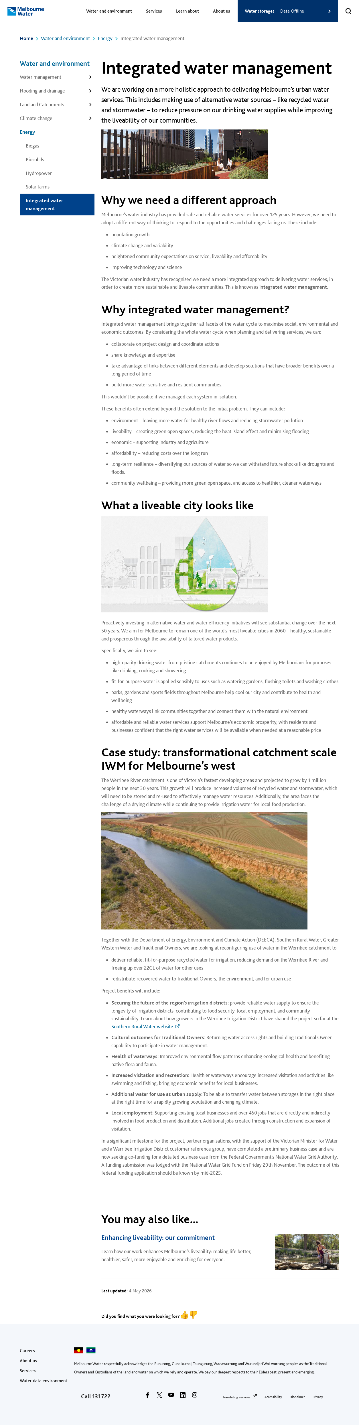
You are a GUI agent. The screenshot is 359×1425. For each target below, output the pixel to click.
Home (26, 38)
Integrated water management (44, 204)
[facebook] (147, 1397)
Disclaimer (297, 1397)
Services (154, 11)
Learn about (187, 11)
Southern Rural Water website (142, 1026)
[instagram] (194, 1397)
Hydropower (39, 173)
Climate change (36, 118)
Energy (105, 38)
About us (221, 11)
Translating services (236, 1397)
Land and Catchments (42, 104)
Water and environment (109, 11)
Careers (27, 1350)
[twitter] (159, 1397)
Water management (40, 77)
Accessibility (273, 1397)
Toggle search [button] (345, 7)
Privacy (318, 1397)
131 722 (101, 1396)
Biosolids (35, 159)
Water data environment (43, 1380)
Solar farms (38, 187)
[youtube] (171, 1397)
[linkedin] (183, 1397)
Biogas (32, 146)
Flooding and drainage (42, 91)
